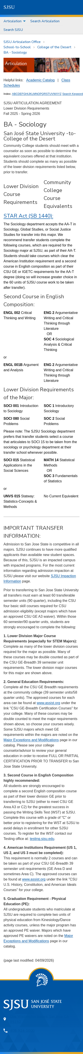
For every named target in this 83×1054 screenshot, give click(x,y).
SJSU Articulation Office (22, 41)
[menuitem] (13, 21)
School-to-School (17, 47)
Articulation (13, 21)
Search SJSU (13, 29)
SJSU (9, 7)
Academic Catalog (40, 80)
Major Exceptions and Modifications (31, 740)
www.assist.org (48, 703)
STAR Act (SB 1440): (28, 215)
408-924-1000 (22, 1030)
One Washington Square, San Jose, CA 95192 (39, 1019)
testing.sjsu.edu (42, 839)
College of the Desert (54, 47)
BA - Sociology (15, 52)
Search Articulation (45, 21)
